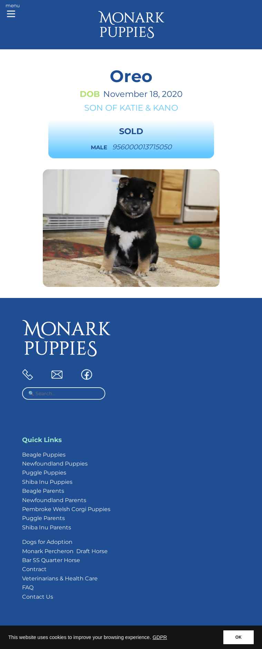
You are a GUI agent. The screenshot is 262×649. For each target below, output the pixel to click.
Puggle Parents (43, 518)
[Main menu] (12, 11)
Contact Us (37, 596)
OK (238, 637)
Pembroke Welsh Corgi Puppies (66, 509)
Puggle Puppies (44, 472)
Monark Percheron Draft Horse (65, 551)
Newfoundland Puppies (55, 463)
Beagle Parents (43, 491)
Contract (34, 569)
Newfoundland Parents (54, 500)
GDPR (160, 637)
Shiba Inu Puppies (47, 482)
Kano (165, 108)
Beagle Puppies (44, 454)
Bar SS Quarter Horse (51, 560)
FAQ (27, 587)
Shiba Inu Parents (46, 527)
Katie (131, 108)
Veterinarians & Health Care (60, 578)
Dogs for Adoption (47, 542)
